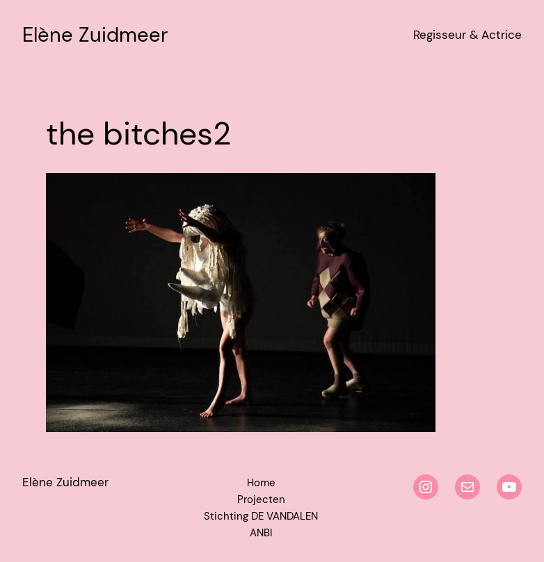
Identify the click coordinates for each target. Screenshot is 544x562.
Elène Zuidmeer (95, 35)
